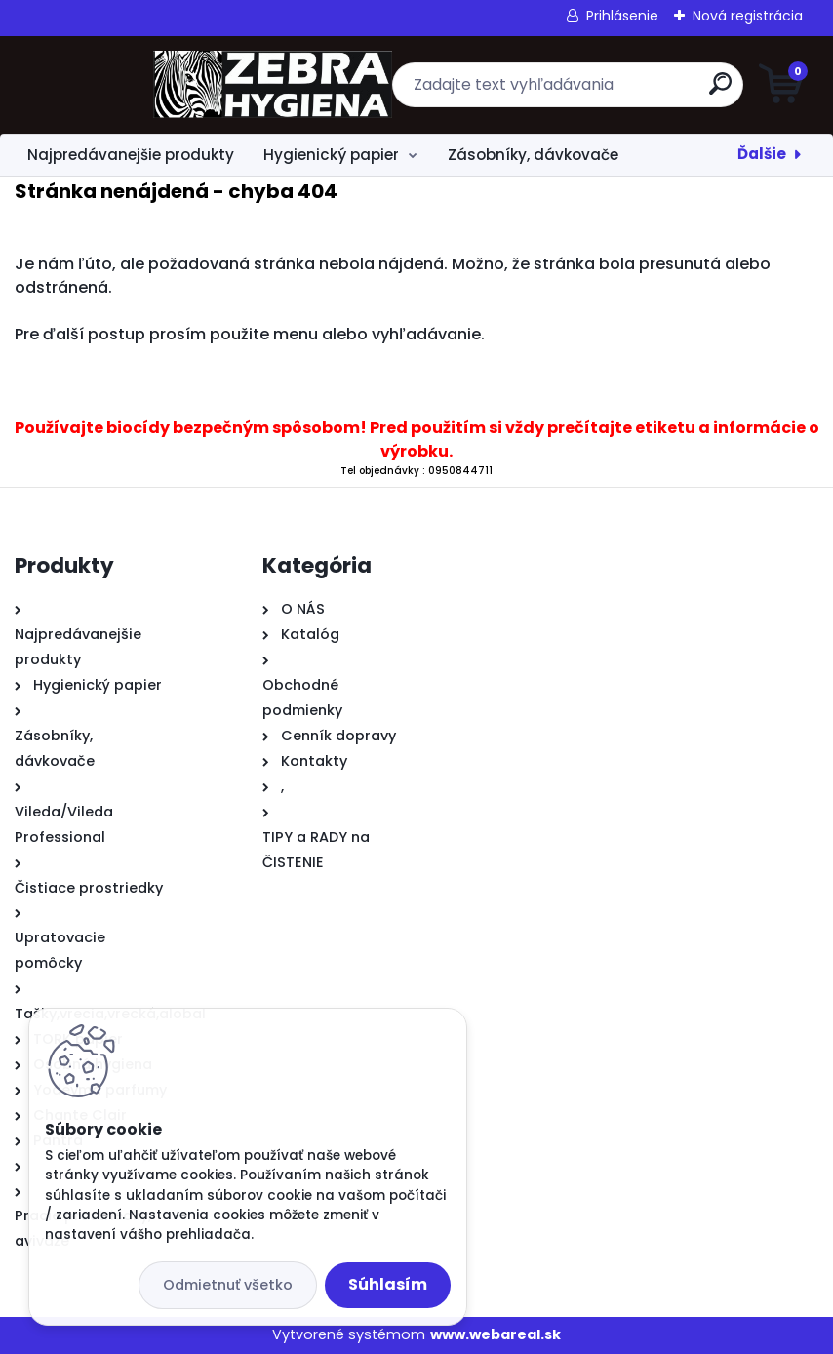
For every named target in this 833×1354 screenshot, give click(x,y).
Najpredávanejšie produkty (130, 154)
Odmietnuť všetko (228, 1284)
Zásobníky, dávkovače (533, 154)
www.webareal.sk (495, 1334)
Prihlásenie (622, 15)
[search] (651, 91)
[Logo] (134, 85)
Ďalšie (761, 153)
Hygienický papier (331, 154)
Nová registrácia (748, 15)
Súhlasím (387, 1284)
